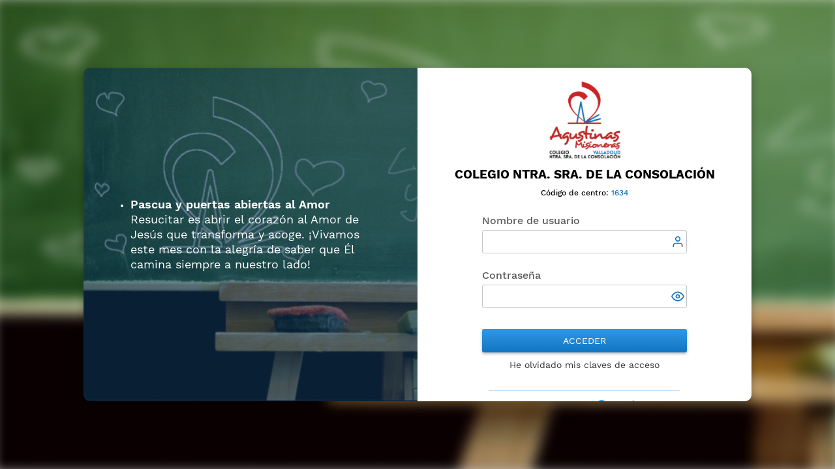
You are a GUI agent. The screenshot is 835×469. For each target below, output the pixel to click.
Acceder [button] (584, 340)
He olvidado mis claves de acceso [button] (584, 365)
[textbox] (584, 241)
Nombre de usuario (531, 220)
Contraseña (511, 275)
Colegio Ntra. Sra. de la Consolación (585, 174)
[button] (679, 298)
